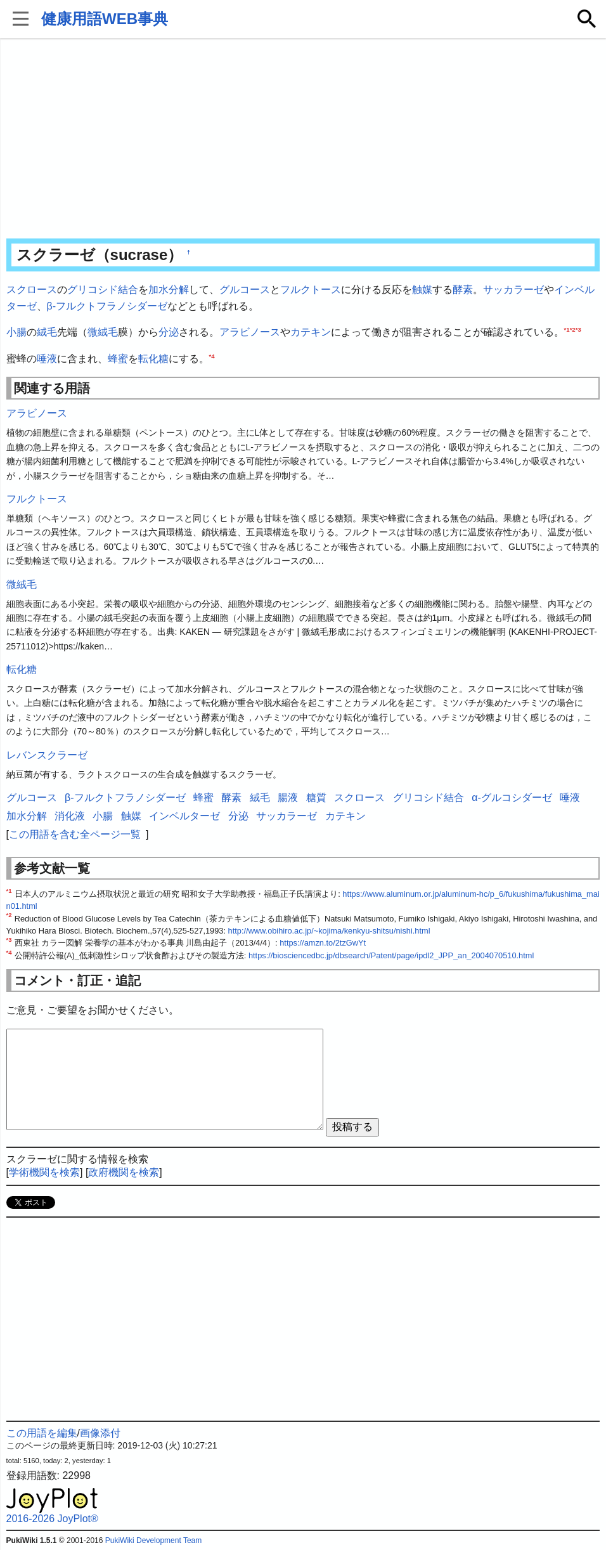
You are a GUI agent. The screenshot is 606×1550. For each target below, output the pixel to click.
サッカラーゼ (513, 289)
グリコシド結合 (102, 289)
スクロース (31, 289)
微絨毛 (102, 332)
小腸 (16, 332)
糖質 (316, 797)
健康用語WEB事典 (104, 18)
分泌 (168, 332)
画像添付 (100, 1433)
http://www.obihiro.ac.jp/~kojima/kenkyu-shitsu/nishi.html (329, 930)
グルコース (244, 289)
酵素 (463, 289)
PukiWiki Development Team (153, 1540)
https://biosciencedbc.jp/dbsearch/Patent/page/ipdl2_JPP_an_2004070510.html (391, 955)
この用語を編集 (41, 1433)
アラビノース (249, 332)
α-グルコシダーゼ (512, 797)
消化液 (70, 816)
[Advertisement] (303, 139)
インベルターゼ (184, 816)
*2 (573, 329)
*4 (212, 355)
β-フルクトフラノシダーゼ (107, 306)
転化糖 (153, 358)
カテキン (310, 332)
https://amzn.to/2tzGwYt (323, 943)
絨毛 (47, 332)
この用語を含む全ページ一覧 (75, 834)
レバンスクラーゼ (46, 755)
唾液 (47, 358)
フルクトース (310, 289)
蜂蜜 (118, 358)
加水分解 (168, 289)
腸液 (288, 797)
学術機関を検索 (44, 1172)
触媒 (422, 289)
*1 (567, 329)
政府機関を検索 (123, 1172)
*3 (578, 329)
